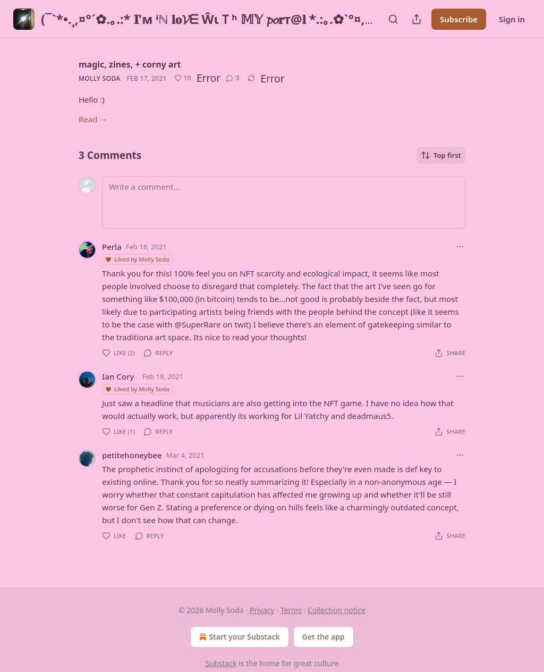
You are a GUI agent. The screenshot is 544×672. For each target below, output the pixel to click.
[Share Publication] (416, 19)
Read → (93, 119)
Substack (221, 663)
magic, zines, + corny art (130, 64)
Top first (441, 155)
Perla (112, 246)
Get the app (323, 637)
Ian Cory (118, 376)
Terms (291, 610)
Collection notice (337, 610)
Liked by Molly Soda (137, 259)
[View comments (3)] (232, 78)
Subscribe (459, 19)
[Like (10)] (182, 78)
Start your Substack (238, 637)
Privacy (262, 610)
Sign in (512, 19)
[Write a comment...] (283, 203)
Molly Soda (99, 78)
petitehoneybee (132, 455)
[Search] (393, 19)
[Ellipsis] (460, 246)
